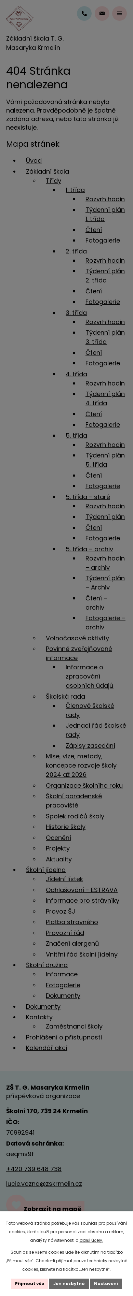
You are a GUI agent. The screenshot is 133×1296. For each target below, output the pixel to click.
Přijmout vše (29, 1283)
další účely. (91, 1240)
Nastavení (106, 1283)
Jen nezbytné (69, 1283)
